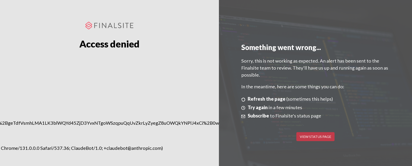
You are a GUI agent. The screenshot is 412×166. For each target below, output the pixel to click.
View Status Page (315, 137)
